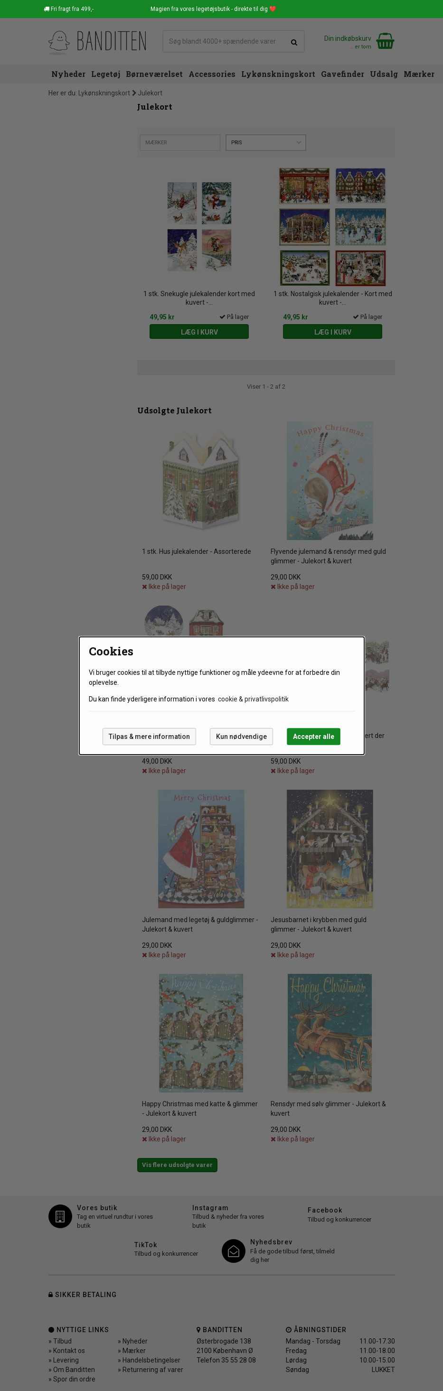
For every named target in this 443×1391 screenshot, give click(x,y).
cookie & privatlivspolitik (253, 699)
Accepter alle (313, 736)
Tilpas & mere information (149, 736)
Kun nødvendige (241, 736)
